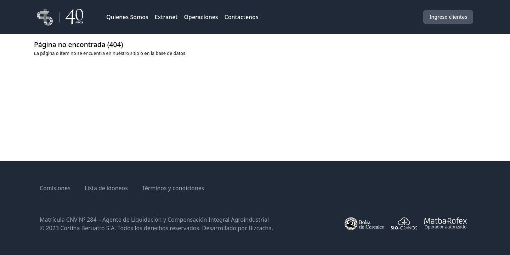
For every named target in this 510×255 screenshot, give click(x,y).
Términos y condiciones (173, 188)
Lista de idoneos (106, 188)
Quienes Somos (127, 17)
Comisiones (55, 188)
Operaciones (201, 17)
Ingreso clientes (448, 16)
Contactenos (242, 17)
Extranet (166, 17)
